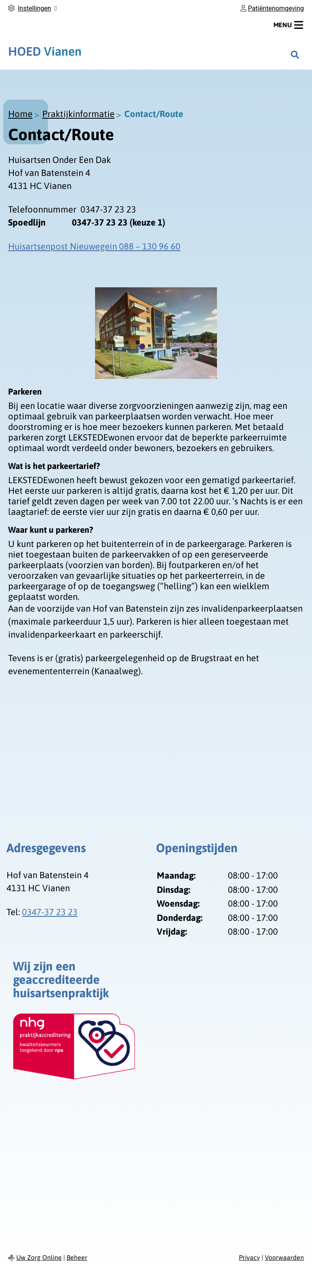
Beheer (77, 1257)
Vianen (45, 51)
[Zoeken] (295, 54)
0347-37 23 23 (50, 912)
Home (20, 114)
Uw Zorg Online (39, 1257)
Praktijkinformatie (78, 114)
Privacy (249, 1257)
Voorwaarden (284, 1257)
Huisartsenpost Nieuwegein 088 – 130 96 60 (94, 246)
